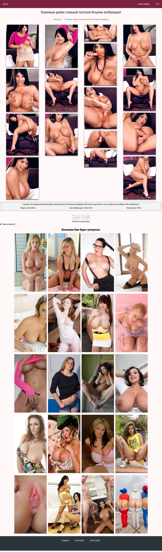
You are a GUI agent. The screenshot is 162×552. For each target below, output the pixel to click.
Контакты (79, 540)
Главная (65, 540)
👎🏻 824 (86, 217)
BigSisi (5, 4)
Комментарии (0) (8, 224)
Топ (157, 4)
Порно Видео (144, 4)
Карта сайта (95, 540)
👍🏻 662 (76, 217)
